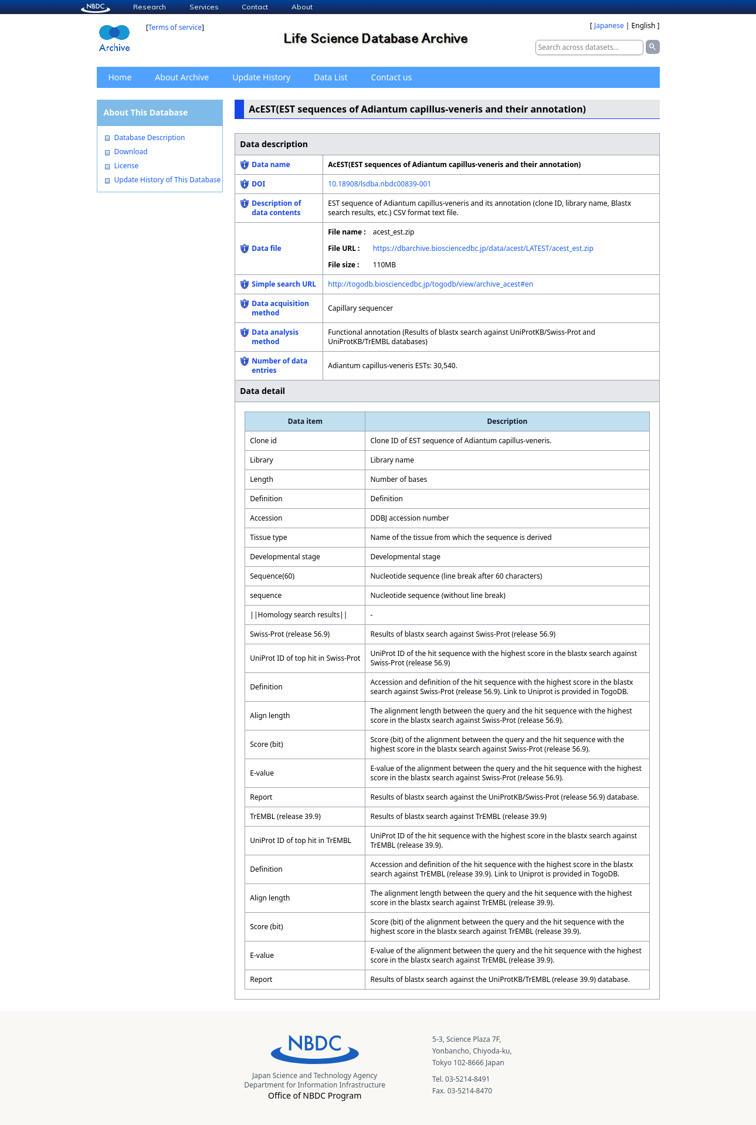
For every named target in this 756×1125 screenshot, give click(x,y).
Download (131, 152)
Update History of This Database (167, 180)
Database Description (149, 137)
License (126, 166)
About (302, 6)
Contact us (391, 77)
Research (149, 6)
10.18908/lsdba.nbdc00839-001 (379, 184)
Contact (255, 6)
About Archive (182, 77)
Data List (330, 77)
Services (204, 6)
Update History (261, 77)
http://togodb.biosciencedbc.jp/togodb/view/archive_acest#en (430, 284)
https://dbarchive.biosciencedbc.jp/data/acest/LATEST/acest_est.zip (483, 248)
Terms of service (175, 27)
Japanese (609, 25)
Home (120, 77)
